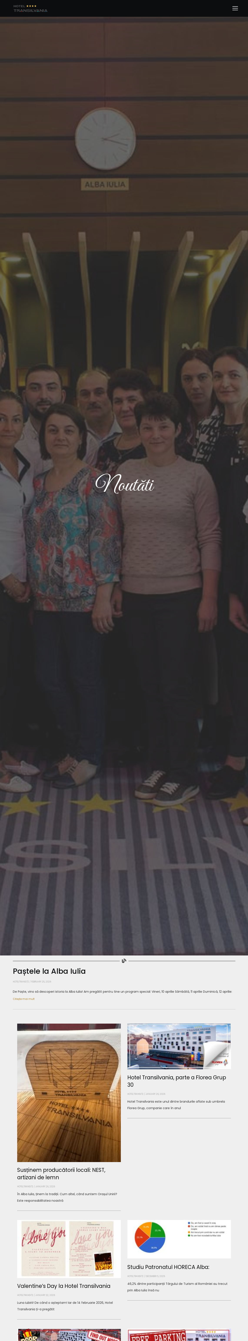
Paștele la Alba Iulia (49, 971)
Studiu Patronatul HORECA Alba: (168, 1267)
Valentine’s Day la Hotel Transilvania (63, 1286)
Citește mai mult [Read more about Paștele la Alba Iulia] (24, 999)
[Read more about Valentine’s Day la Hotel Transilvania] (69, 1319)
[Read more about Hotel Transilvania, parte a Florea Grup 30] (179, 1118)
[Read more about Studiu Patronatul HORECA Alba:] (179, 1300)
